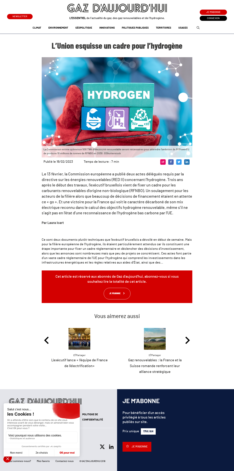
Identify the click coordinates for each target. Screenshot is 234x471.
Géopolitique (83, 28)
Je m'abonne (213, 12)
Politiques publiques (135, 28)
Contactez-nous (64, 461)
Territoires (163, 28)
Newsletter (20, 16)
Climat (37, 28)
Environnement (58, 28)
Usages (183, 28)
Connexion (213, 18)
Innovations (107, 28)
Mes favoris (43, 461)
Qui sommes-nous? (20, 461)
